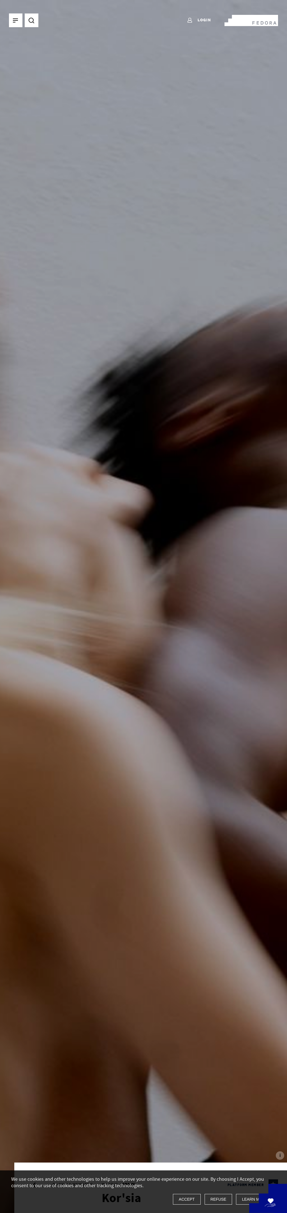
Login (199, 20)
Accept (187, 1199)
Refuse (218, 1199)
